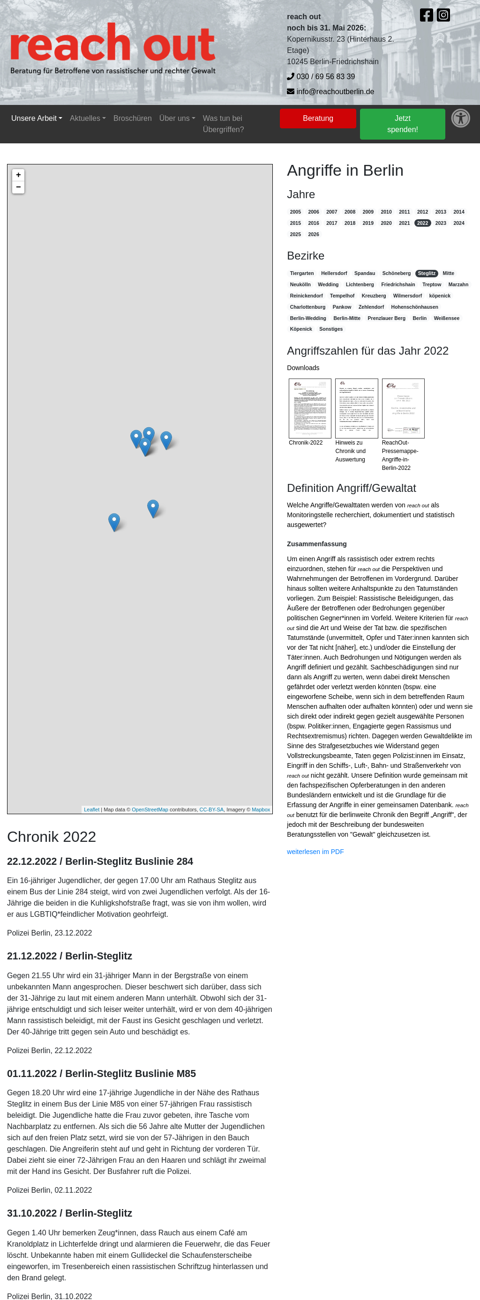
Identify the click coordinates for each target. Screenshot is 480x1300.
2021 (404, 223)
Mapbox (261, 809)
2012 (422, 212)
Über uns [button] (174, 118)
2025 (295, 234)
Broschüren (132, 118)
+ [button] (18, 175)
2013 (440, 212)
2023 (440, 223)
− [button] (18, 187)
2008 (350, 212)
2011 (404, 212)
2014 (458, 212)
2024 (458, 223)
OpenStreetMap (150, 809)
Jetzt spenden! (402, 124)
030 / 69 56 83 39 (321, 77)
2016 (313, 223)
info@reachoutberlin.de (330, 92)
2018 (350, 223)
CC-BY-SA (212, 809)
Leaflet (91, 809)
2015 (295, 223)
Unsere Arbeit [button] (34, 118)
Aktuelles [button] (85, 118)
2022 (422, 223)
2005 (295, 212)
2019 (368, 223)
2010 (386, 212)
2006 (313, 212)
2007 (331, 212)
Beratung (318, 118)
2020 (386, 223)
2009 (368, 212)
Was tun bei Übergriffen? (223, 124)
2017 (331, 223)
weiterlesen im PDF (315, 851)
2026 (313, 234)
